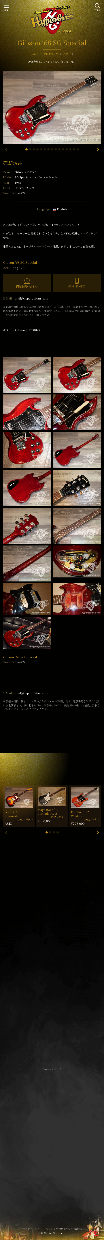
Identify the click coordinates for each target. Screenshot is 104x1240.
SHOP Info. (52, 960)
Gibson (26, 172)
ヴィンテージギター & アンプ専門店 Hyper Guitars (52, 1229)
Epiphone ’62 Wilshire (80, 814)
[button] (26, 149)
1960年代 (34, 330)
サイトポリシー (52, 1130)
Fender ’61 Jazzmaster (12, 814)
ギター (7, 330)
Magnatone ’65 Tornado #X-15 (48, 811)
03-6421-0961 (77, 286)
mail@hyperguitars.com (31, 298)
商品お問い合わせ (27, 286)
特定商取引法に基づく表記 (52, 1136)
